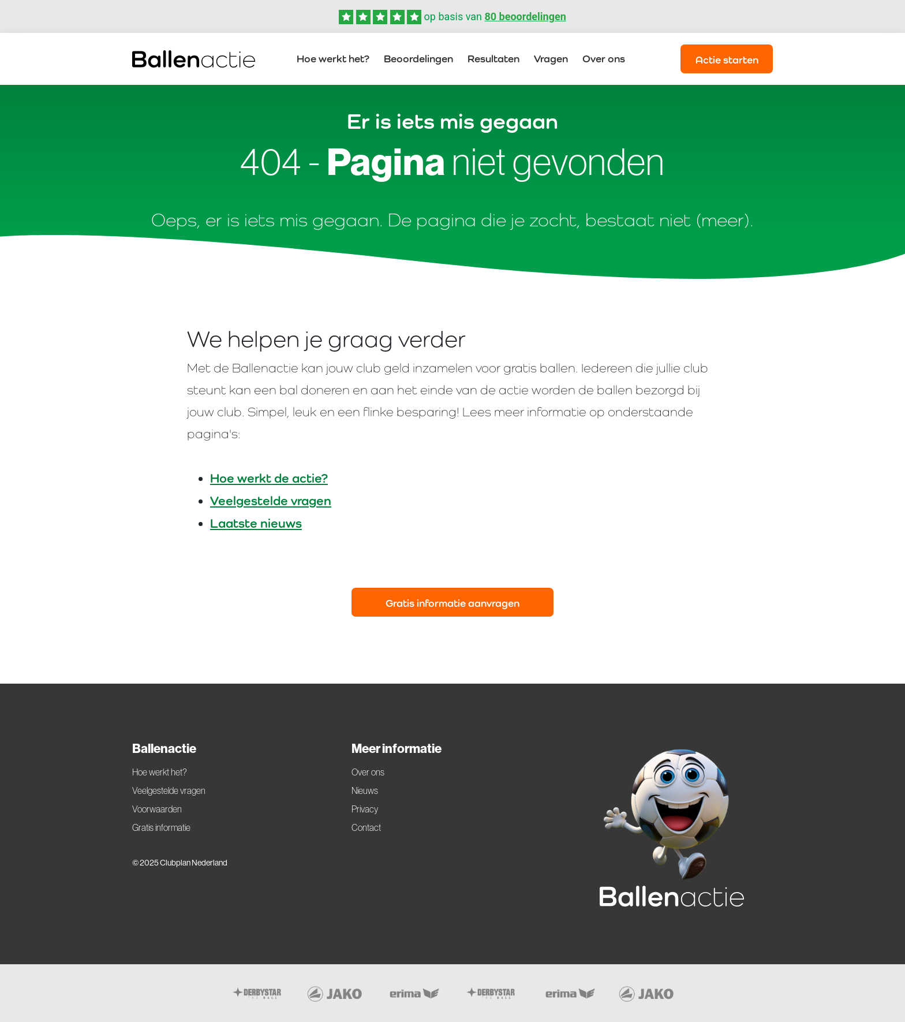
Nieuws (364, 790)
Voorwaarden (157, 809)
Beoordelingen (418, 59)
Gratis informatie (161, 827)
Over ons (603, 59)
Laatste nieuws (256, 523)
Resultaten (493, 59)
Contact (366, 827)
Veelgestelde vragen (270, 500)
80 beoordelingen (525, 16)
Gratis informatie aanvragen (452, 603)
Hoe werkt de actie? (269, 478)
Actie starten (726, 60)
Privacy (364, 809)
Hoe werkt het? (333, 59)
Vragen (551, 59)
